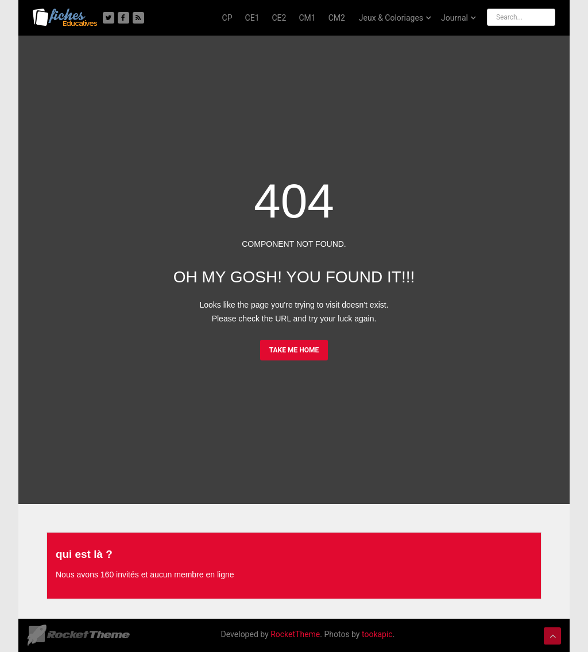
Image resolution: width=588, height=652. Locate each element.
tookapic (377, 634)
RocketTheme (295, 634)
